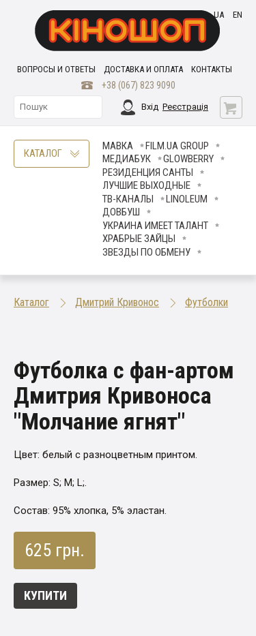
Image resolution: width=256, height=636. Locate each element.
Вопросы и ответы (56, 69)
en (237, 15)
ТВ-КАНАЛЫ (128, 199)
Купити (45, 595)
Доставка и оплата (143, 69)
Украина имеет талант (155, 225)
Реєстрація (185, 107)
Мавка (117, 146)
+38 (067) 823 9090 (138, 85)
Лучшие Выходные (146, 185)
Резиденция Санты (147, 172)
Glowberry (188, 159)
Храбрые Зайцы (138, 238)
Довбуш (121, 212)
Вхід (149, 107)
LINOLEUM (187, 199)
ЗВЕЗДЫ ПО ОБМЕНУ (146, 252)
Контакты (211, 69)
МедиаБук (126, 159)
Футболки (206, 302)
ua (219, 15)
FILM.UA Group (177, 146)
